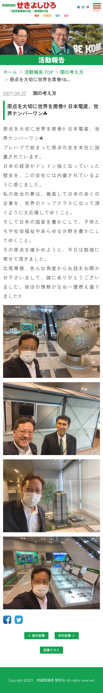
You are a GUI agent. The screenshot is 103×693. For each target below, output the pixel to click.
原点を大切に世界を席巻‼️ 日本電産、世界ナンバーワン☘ (52, 109)
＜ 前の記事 (31, 637)
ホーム (10, 71)
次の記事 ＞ (72, 637)
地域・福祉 (42, 18)
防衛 (67, 18)
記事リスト (51, 651)
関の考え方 (44, 93)
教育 (86, 18)
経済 (17, 18)
